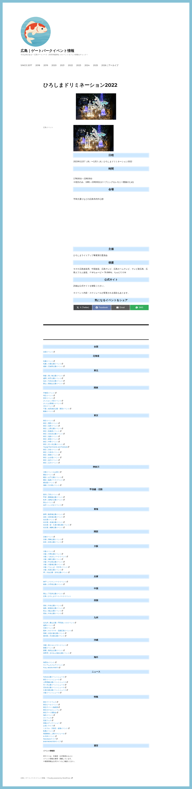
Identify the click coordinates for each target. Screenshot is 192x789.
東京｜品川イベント (51, 460)
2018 (37, 65)
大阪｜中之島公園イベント (54, 562)
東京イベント (49, 421)
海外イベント (49, 715)
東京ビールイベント (51, 705)
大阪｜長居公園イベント (53, 570)
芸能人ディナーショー (52, 723)
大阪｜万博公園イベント (53, 554)
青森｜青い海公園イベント (54, 376)
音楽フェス (48, 720)
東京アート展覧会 (50, 712)
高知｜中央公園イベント (53, 613)
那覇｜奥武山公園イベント (54, 650)
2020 (54, 65)
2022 (70, 65)
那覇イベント (49, 648)
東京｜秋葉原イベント (52, 431)
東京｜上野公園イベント (53, 428)
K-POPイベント (50, 736)
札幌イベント (49, 361)
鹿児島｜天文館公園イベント (54, 636)
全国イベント (49, 352)
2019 (45, 65)
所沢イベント (49, 398)
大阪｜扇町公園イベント (53, 559)
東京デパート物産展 (51, 707)
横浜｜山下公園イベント (53, 477)
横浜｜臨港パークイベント (54, 480)
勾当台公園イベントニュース (54, 677)
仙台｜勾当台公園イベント (54, 381)
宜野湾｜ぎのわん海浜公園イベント (57, 653)
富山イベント (49, 502)
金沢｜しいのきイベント (53, 505)
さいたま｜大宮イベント (53, 401)
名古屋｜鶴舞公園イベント (54, 527)
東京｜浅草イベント (51, 426)
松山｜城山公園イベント (53, 611)
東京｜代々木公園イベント (54, 444)
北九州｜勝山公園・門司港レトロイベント (59, 623)
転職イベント (49, 731)
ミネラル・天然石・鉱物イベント (56, 728)
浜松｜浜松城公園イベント (54, 517)
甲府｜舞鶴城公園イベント (54, 497)
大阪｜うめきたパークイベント (55, 557)
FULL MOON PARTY (51, 668)
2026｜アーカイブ (109, 65)
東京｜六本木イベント (52, 452)
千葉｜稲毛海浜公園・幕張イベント (57, 409)
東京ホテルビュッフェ (52, 710)
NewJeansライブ (50, 739)
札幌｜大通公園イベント (53, 364)
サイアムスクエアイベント (54, 665)
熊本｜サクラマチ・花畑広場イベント (58, 631)
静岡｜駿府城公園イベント (54, 514)
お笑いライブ (49, 726)
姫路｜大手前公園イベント (54, 584)
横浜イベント (49, 475)
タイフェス (48, 718)
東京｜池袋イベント (51, 436)
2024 (87, 65)
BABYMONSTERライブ (52, 741)
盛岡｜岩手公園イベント (53, 378)
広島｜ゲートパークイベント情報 (47, 51)
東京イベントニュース (52, 679)
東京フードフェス (50, 702)
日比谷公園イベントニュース (54, 687)
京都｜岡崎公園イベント (53, 539)
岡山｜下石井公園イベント (54, 594)
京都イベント (49, 537)
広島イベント (48, 127)
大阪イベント (49, 551)
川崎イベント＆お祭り (52, 472)
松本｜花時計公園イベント (54, 500)
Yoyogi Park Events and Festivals (56, 447)
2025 (95, 65)
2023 (78, 65)
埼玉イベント (49, 395)
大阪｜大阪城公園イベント (54, 564)
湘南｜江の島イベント (52, 485)
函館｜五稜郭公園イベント (54, 366)
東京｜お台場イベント (52, 457)
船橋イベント (49, 411)
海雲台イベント (49, 662)
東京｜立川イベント (51, 463)
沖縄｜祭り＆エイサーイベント (55, 645)
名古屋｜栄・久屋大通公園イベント (57, 525)
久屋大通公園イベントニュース (55, 690)
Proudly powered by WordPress (60, 778)
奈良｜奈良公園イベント (53, 542)
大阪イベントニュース (52, 693)
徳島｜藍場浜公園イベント (54, 608)
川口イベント (49, 406)
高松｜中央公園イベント (53, 605)
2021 (62, 65)
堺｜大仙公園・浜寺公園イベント (56, 572)
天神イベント (49, 628)
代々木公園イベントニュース (54, 685)
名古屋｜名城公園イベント (54, 522)
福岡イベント (49, 625)
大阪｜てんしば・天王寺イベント (56, 567)
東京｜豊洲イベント (51, 455)
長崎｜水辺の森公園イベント (54, 633)
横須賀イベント (49, 483)
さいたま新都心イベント (53, 403)
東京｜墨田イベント (51, 423)
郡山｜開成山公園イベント (54, 384)
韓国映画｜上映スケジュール (54, 734)
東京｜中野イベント (51, 442)
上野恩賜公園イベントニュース (55, 682)
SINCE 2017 (26, 65)
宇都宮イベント (49, 393)
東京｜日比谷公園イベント (54, 434)
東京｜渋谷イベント (51, 450)
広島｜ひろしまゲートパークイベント (57, 596)
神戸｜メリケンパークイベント (55, 582)
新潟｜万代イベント (51, 494)
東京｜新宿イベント (51, 439)
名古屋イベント (49, 520)
